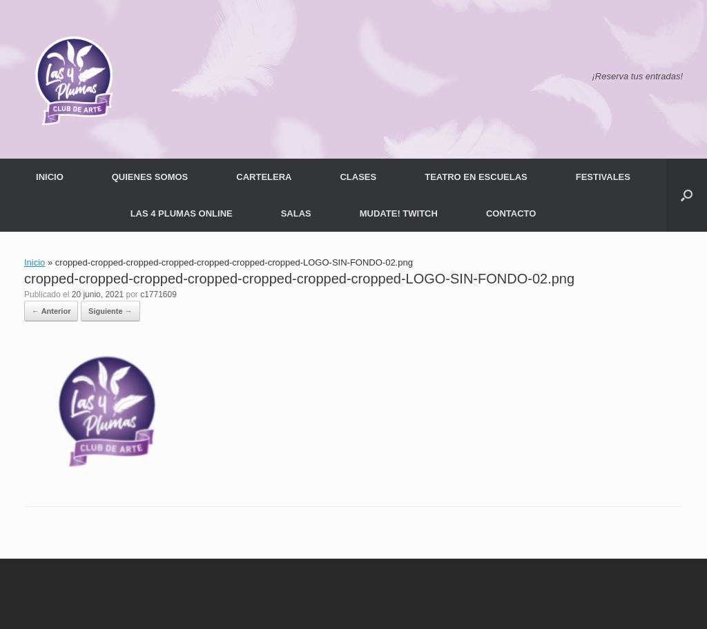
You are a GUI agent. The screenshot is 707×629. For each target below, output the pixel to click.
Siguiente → (110, 311)
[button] (686, 195)
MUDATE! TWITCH (399, 213)
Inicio (34, 262)
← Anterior (51, 311)
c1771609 (158, 294)
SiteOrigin (376, 602)
